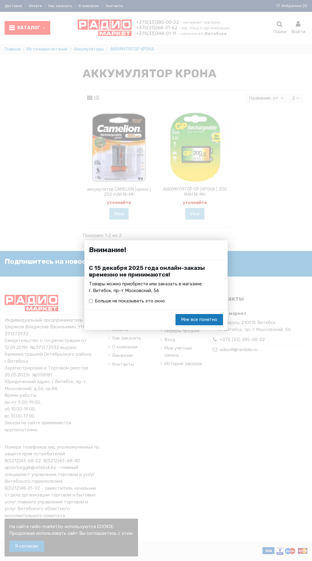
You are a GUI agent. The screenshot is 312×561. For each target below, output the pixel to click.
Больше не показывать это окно (130, 301)
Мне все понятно (199, 320)
